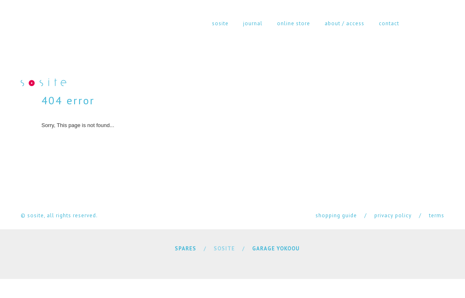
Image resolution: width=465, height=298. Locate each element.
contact (389, 23)
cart (440, 23)
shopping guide (336, 215)
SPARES (185, 248)
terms (436, 215)
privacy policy (393, 215)
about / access (344, 23)
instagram (418, 23)
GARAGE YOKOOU (275, 248)
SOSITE (224, 248)
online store (293, 23)
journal (253, 23)
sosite (220, 23)
